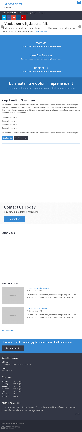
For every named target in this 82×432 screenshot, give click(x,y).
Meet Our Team (21, 138)
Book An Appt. (12, 348)
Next (79, 27)
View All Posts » (8, 331)
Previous (2, 27)
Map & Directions (22, 13)
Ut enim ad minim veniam (37, 308)
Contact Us (41, 68)
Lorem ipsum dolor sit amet (38, 288)
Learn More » (40, 31)
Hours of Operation (38, 13)
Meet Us (41, 43)
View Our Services (41, 55)
